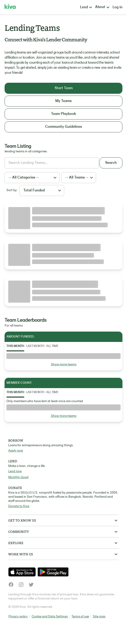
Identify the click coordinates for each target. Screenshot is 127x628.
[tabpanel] (63, 360)
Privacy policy (18, 616)
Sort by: (12, 190)
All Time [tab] (52, 346)
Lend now (15, 471)
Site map (99, 616)
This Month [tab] (15, 346)
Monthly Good (18, 477)
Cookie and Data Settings (50, 616)
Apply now (15, 450)
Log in (117, 7)
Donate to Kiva (18, 506)
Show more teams (63, 364)
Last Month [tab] (35, 346)
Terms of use (80, 616)
